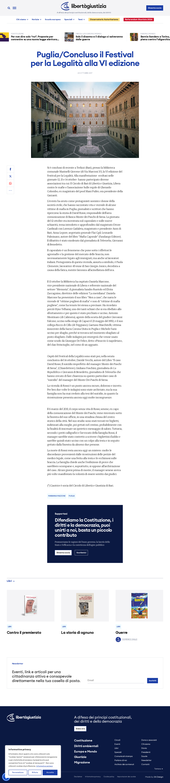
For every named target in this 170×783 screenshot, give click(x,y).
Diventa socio (155, 8)
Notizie (35, 19)
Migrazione (82, 762)
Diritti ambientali (86, 746)
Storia (144, 748)
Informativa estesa (44, 766)
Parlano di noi (120, 760)
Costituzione (83, 740)
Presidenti (145, 752)
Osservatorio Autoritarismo (104, 19)
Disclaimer (78, 777)
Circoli (117, 740)
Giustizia (80, 757)
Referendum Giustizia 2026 (138, 19)
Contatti (145, 764)
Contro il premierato (24, 633)
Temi (80, 19)
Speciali (68, 19)
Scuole (144, 756)
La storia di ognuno (77, 633)
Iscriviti (152, 681)
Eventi (117, 744)
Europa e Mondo (85, 751)
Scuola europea (53, 19)
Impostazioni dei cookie (126, 777)
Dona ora (80, 729)
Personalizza (17, 772)
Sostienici (81, 553)
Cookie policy (109, 777)
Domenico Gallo (126, 639)
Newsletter (146, 760)
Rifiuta (35, 772)
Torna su (158, 769)
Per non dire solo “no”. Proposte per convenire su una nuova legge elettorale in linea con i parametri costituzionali (36, 39)
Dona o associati (149, 740)
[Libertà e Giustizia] (83, 6)
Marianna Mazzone (56, 496)
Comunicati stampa (123, 756)
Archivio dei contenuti (124, 764)
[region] (33, 761)
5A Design (154, 777)
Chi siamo (21, 19)
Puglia (72, 496)
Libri (11, 581)
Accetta (50, 772)
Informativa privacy (92, 777)
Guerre (122, 633)
